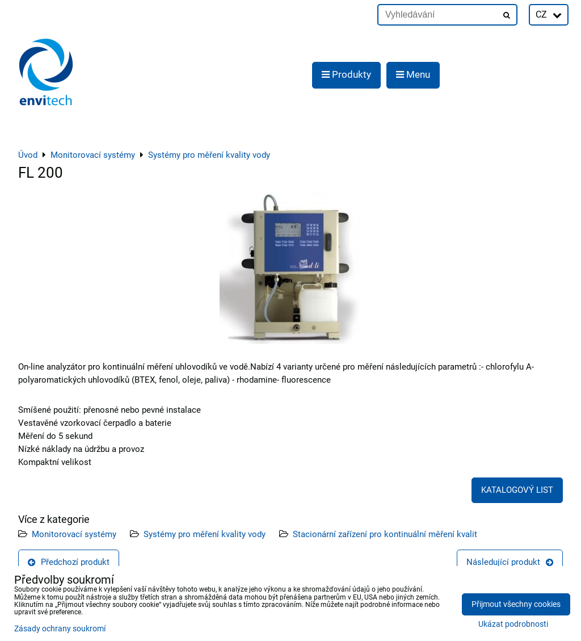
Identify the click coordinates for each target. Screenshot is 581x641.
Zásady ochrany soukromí (60, 629)
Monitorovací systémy (74, 534)
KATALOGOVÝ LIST (517, 490)
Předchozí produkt (69, 562)
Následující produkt (509, 562)
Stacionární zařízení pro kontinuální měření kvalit (385, 534)
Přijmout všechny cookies (516, 604)
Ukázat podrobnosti (513, 624)
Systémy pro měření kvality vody (205, 534)
